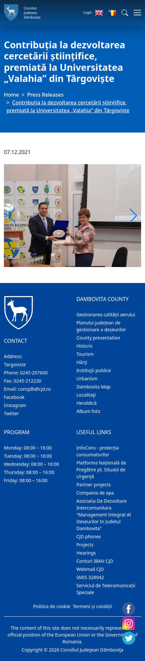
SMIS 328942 (90, 577)
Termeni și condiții (92, 606)
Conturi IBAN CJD (95, 561)
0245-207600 (34, 373)
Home (11, 94)
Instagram (15, 405)
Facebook (14, 397)
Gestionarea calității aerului (106, 314)
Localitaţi (86, 395)
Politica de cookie (51, 606)
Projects (85, 545)
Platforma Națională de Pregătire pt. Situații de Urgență (101, 470)
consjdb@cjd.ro (34, 389)
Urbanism (87, 378)
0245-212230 (27, 381)
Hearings (86, 553)
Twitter (11, 413)
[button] (125, 12)
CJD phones (89, 536)
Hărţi (82, 362)
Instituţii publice (94, 370)
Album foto (88, 411)
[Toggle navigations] (135, 13)
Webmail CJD (90, 569)
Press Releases (45, 94)
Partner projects (94, 484)
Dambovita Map (93, 387)
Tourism (85, 354)
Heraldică (87, 403)
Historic (85, 346)
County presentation (98, 338)
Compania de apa (95, 493)
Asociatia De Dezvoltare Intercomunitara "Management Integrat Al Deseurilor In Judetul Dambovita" (104, 514)
